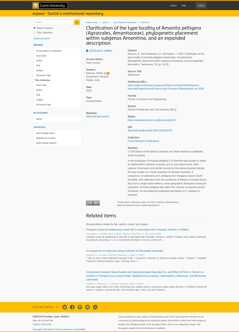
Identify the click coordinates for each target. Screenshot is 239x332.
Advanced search (42, 38)
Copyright (37, 329)
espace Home (91, 22)
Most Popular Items (45, 133)
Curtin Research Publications (125, 22)
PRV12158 (46, 324)
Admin (39, 119)
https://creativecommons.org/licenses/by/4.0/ (152, 120)
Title (38, 65)
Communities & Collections (49, 51)
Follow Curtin (43, 307)
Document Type (43, 75)
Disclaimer (48, 329)
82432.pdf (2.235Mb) (99, 50)
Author (39, 60)
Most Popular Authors (46, 143)
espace (105, 22)
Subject (39, 70)
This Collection (43, 32)
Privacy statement (64, 329)
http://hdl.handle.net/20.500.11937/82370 (150, 130)
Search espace (43, 28)
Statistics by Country (46, 138)
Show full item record (97, 116)
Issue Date (41, 56)
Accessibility (79, 329)
